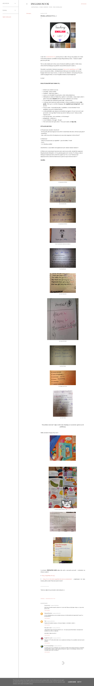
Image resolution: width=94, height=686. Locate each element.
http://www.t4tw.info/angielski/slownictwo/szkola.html (57, 579)
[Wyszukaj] (83, 3)
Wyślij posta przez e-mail (50, 598)
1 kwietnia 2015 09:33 (56, 613)
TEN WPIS (69, 509)
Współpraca (34, 7)
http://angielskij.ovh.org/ (48, 575)
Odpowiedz (47, 610)
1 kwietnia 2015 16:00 (56, 627)
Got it (79, 682)
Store (50, 7)
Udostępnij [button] (28, 13)
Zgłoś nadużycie (7, 17)
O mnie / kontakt (43, 7)
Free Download (56, 7)
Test (45, 621)
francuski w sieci (48, 627)
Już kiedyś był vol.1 (50, 56)
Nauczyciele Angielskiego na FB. (71, 69)
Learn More (72, 682)
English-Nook (40, 3)
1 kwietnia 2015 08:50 (54, 605)
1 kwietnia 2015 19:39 (57, 637)
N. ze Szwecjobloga (48, 645)
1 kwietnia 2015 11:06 (50, 621)
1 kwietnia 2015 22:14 (58, 645)
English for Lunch (48, 638)
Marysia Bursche (48, 613)
